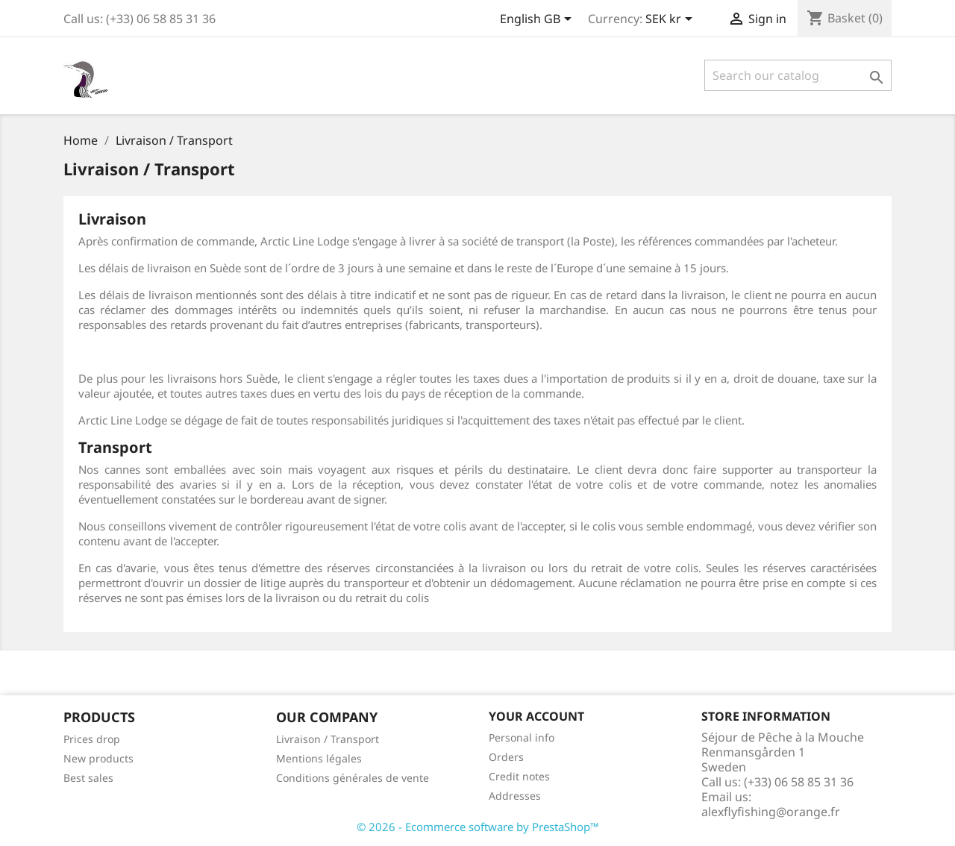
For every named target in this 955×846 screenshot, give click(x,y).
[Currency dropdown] (671, 20)
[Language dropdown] (538, 20)
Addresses (515, 796)
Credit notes (519, 776)
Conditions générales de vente (352, 778)
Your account (536, 716)
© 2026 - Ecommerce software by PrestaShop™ (478, 826)
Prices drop (91, 739)
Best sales (88, 778)
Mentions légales (319, 758)
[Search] (798, 75)
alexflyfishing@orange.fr (770, 811)
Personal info (521, 737)
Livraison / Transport (327, 739)
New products (98, 758)
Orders (506, 757)
